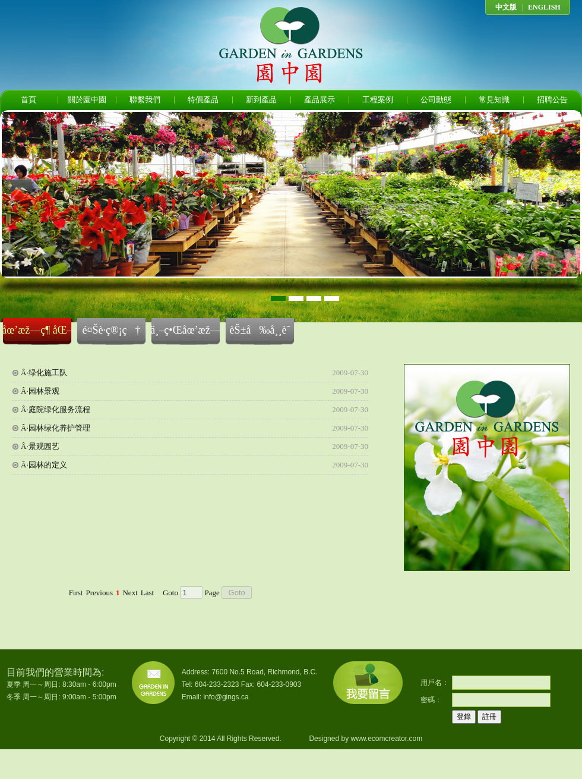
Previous (99, 592)
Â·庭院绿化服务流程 (55, 409)
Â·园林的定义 (44, 464)
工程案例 (377, 99)
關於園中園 (87, 99)
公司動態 (435, 99)
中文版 (506, 7)
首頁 (28, 99)
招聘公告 (552, 99)
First (76, 592)
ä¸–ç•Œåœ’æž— (185, 330)
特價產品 (203, 99)
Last (147, 592)
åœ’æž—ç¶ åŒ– (37, 330)
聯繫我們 (144, 99)
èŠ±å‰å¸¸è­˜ (260, 330)
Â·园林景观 (40, 391)
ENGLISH (544, 7)
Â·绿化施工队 (44, 372)
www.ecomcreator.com (386, 738)
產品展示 (319, 99)
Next (129, 592)
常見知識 (494, 99)
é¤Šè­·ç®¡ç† (111, 330)
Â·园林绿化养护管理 (55, 427)
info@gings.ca (225, 697)
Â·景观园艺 (40, 446)
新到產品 (261, 99)
